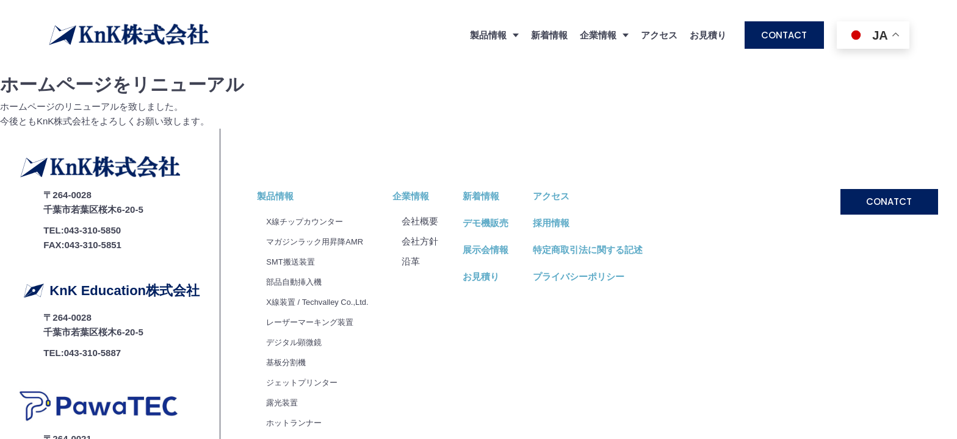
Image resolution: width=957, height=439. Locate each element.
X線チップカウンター (310, 151)
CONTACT (784, 35)
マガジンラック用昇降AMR (322, 171)
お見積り (708, 35)
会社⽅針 (437, 171)
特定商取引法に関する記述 (605, 179)
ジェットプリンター (307, 312)
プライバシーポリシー (595, 206)
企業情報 (428, 126)
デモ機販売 (502, 153)
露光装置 (284, 332)
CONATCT (889, 131)
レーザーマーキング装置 (316, 251)
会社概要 (437, 151)
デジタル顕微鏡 (298, 271)
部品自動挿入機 (298, 211)
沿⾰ (428, 191)
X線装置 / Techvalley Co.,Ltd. (325, 231)
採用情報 (568, 153)
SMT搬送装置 (294, 191)
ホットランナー (298, 352)
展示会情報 (502, 179)
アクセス (659, 35)
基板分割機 (289, 292)
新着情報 (549, 35)
